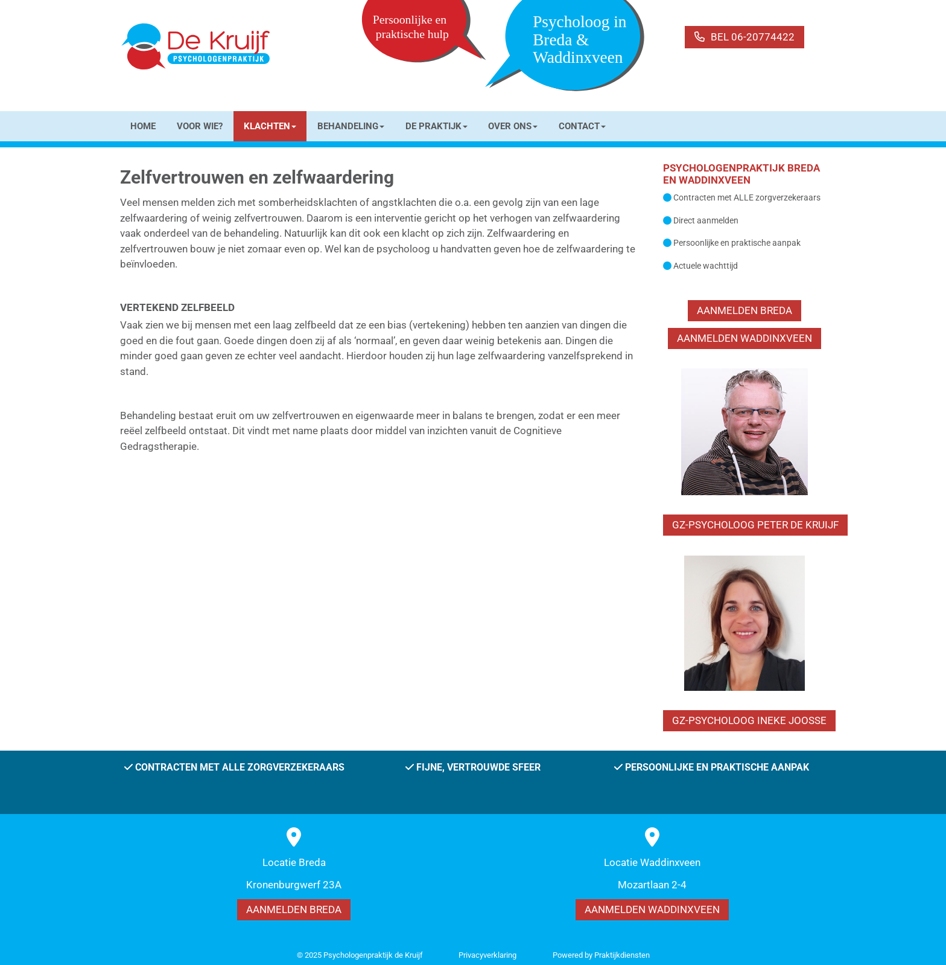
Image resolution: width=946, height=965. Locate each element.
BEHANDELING (350, 126)
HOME (143, 126)
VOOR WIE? (200, 126)
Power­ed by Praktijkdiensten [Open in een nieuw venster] (601, 955)
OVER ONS (513, 126)
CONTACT (582, 126)
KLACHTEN (270, 126)
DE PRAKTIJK (436, 126)
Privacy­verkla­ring (487, 955)
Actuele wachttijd (705, 266)
